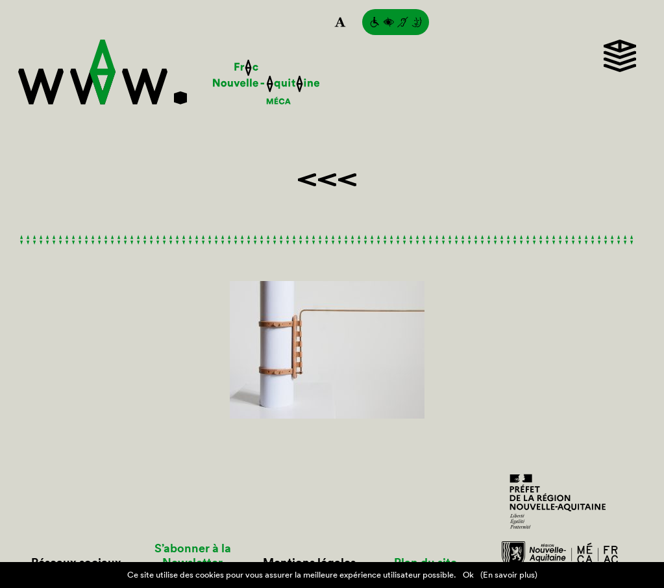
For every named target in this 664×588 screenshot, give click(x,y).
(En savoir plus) (508, 574)
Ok (468, 574)
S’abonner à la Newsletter (192, 555)
